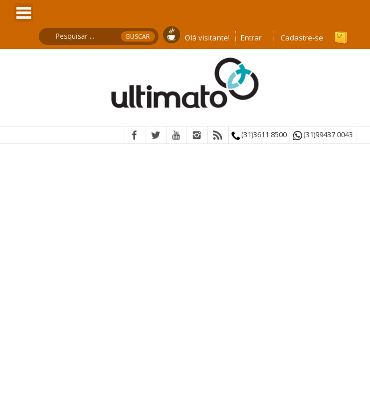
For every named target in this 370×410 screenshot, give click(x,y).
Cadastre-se (301, 37)
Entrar (251, 37)
